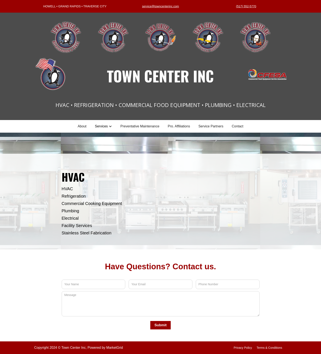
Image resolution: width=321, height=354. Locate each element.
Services (101, 126)
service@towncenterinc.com (160, 6)
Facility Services (77, 225)
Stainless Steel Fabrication (87, 233)
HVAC (67, 188)
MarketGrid (114, 347)
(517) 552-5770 (246, 6)
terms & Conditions (269, 347)
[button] (103, 126)
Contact (237, 126)
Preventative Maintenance (139, 126)
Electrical (70, 218)
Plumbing (70, 211)
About (82, 126)
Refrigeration (74, 196)
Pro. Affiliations (179, 126)
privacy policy (243, 347)
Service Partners (210, 126)
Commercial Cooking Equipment (92, 203)
